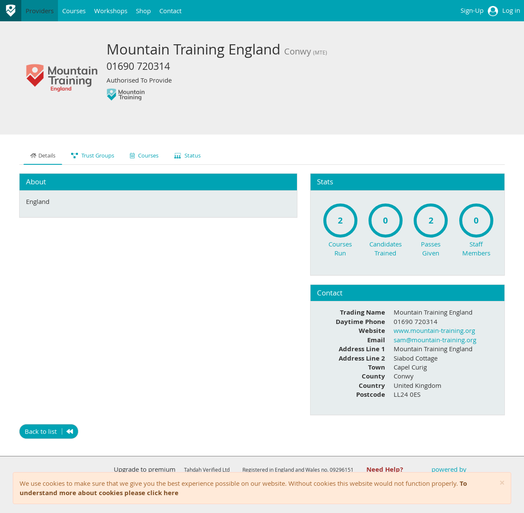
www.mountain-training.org (434, 330)
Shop (143, 10)
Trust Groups (92, 155)
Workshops (110, 10)
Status (187, 155)
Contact (170, 10)
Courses (74, 10)
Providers (40, 10)
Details (42, 155)
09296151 (342, 469)
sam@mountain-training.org (435, 339)
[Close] (502, 483)
